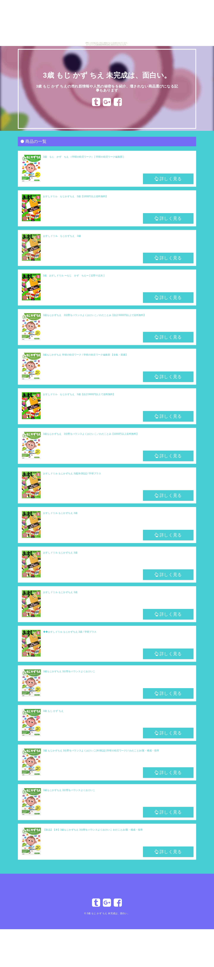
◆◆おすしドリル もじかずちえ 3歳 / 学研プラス (69, 632)
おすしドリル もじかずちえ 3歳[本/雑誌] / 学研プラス (72, 473)
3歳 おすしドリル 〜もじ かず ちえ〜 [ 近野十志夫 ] (73, 275)
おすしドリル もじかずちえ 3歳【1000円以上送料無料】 (75, 196)
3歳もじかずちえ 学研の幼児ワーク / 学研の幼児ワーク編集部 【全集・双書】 (85, 354)
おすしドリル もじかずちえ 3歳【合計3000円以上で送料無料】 (79, 394)
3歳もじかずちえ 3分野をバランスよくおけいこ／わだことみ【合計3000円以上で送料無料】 (94, 315)
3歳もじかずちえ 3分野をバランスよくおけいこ (69, 671)
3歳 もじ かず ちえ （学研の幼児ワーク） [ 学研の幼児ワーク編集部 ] (83, 157)
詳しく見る (168, 178)
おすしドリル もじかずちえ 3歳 (62, 236)
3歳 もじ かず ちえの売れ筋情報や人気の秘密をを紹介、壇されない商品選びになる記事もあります (107, 88)
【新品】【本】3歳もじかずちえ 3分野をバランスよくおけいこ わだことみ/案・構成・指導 (93, 829)
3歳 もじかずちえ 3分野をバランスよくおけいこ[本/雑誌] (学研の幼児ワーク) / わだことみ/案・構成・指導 (101, 750)
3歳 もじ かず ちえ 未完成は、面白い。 (107, 75)
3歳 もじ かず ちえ (53, 711)
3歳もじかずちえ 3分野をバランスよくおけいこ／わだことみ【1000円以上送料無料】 (91, 434)
